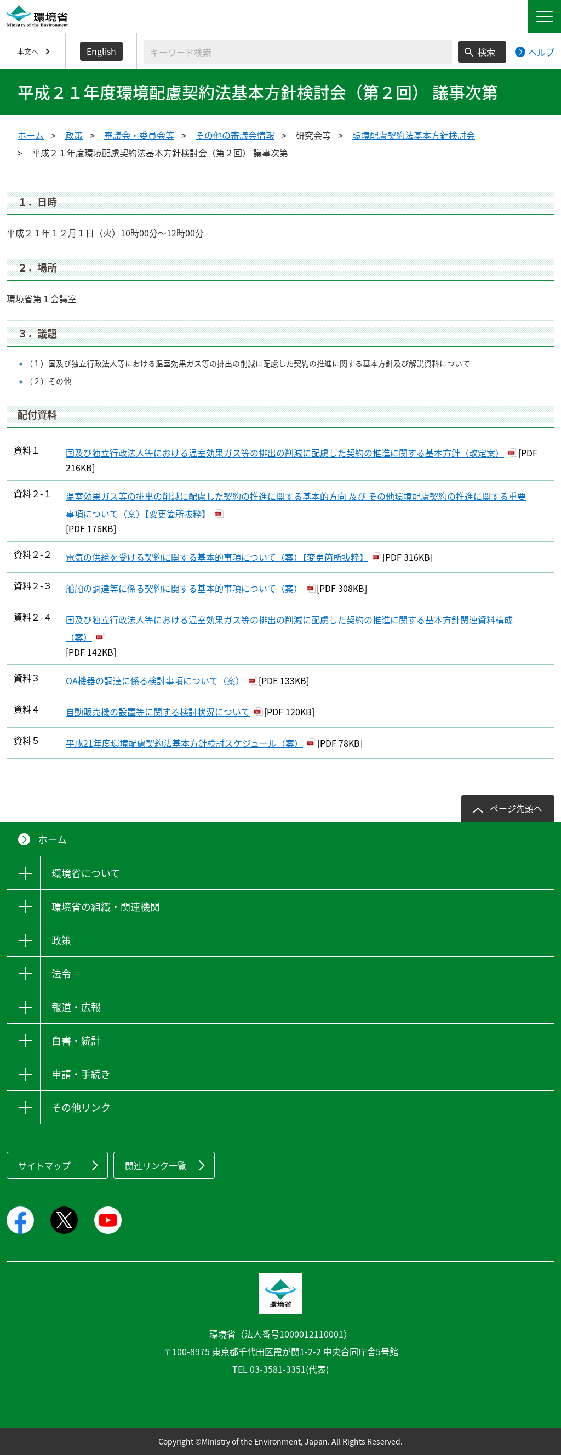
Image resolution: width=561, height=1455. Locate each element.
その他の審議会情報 (235, 135)
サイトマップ (44, 1165)
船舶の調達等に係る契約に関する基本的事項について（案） (184, 588)
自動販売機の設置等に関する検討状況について (158, 711)
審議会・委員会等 (139, 135)
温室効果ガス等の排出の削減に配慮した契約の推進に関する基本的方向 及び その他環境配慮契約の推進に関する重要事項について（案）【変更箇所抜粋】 (296, 504)
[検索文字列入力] (298, 52)
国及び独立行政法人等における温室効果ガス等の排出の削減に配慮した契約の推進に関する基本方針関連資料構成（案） (289, 628)
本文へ (27, 51)
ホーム (31, 135)
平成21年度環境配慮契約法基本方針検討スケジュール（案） (184, 742)
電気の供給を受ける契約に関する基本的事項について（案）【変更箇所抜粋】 (217, 556)
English (101, 51)
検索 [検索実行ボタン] (486, 51)
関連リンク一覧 (155, 1165)
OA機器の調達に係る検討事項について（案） (155, 680)
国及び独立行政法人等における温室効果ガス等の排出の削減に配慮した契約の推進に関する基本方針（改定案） (285, 452)
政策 (74, 135)
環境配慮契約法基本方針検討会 (413, 135)
